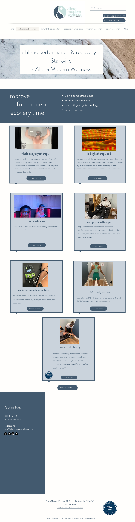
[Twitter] (9, 433)
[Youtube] (16, 433)
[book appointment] (114, 15)
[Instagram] (12, 433)
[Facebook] (5, 433)
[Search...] (107, 8)
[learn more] (36, 178)
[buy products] (114, 20)
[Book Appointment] (67, 387)
